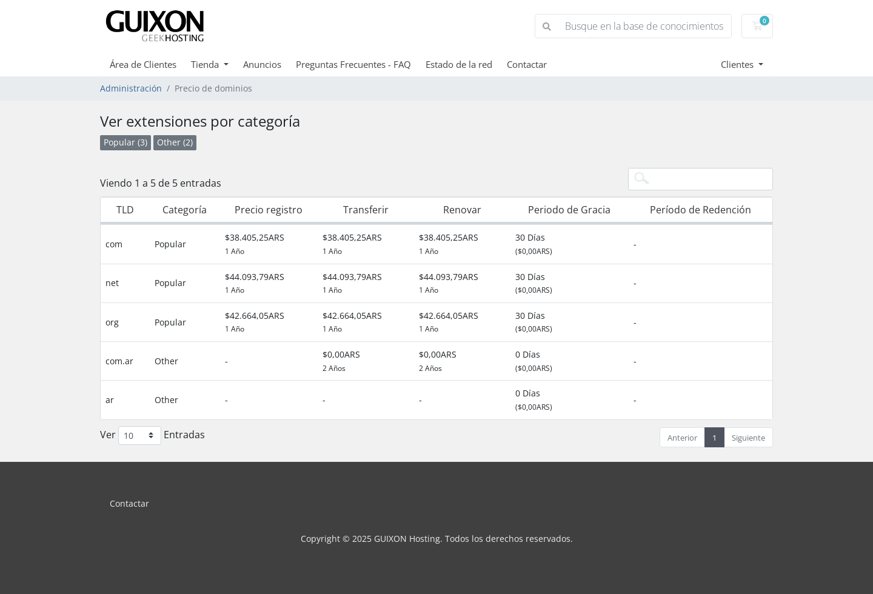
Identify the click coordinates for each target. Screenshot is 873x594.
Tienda (206, 64)
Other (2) (175, 142)
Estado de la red (459, 64)
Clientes (738, 64)
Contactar (527, 64)
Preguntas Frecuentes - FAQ (353, 64)
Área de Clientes (143, 64)
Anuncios (262, 64)
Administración (131, 88)
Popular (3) (125, 142)
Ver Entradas (152, 435)
